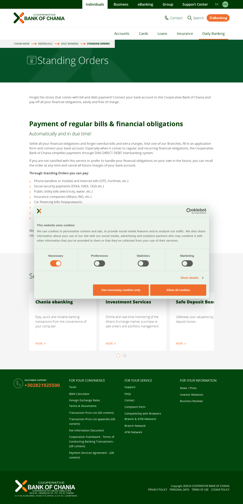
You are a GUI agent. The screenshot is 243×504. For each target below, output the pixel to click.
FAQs (128, 394)
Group (168, 4)
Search (198, 18)
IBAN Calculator (79, 394)
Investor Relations (191, 394)
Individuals (95, 4)
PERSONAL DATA (179, 489)
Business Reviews (191, 401)
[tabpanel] (62, 321)
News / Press (188, 388)
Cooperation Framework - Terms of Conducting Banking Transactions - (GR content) (92, 441)
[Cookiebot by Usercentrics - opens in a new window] (189, 211)
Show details (190, 277)
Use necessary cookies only (120, 290)
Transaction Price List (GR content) (91, 413)
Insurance (185, 33)
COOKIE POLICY (220, 489)
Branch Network (135, 426)
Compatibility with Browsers (143, 413)
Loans (162, 33)
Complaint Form (135, 407)
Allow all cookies (178, 290)
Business (121, 4)
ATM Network (133, 432)
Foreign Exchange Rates (84, 400)
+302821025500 (42, 385)
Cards (143, 33)
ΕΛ (216, 4)
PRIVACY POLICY (157, 489)
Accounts (121, 33)
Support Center (195, 4)
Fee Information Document (86, 430)
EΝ (225, 4)
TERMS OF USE (200, 489)
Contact (176, 18)
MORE (39, 343)
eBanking (145, 4)
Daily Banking (213, 33)
